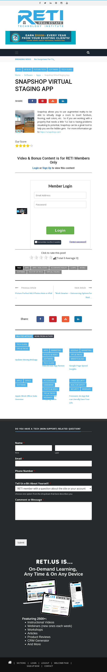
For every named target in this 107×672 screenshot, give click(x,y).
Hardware (49, 385)
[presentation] (60, 217)
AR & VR (27, 69)
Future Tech (40, 69)
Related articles (24, 336)
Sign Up (46, 167)
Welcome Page (61, 663)
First (17, 453)
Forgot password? (78, 241)
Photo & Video (51, 354)
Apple (19, 380)
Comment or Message (29, 499)
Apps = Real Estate (40, 268)
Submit (21, 542)
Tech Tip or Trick (36, 272)
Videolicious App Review (53, 366)
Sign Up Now (33, 666)
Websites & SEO (77, 359)
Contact (48, 666)
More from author (44, 336)
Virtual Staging (53, 272)
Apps (19, 69)
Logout (45, 663)
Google (74, 350)
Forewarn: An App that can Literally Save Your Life (79, 399)
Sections (21, 663)
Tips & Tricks (22, 348)
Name (19, 443)
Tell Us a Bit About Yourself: (33, 483)
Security (75, 389)
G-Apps (73, 268)
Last (57, 453)
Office (28, 380)
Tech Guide (66, 69)
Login (35, 167)
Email (19, 458)
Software (53, 69)
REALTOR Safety (78, 385)
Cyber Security (78, 380)
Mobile (83, 268)
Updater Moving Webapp (26, 360)
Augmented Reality (59, 268)
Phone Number (25, 471)
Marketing (56, 350)
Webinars (48, 397)
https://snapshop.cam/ (50, 132)
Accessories (49, 380)
